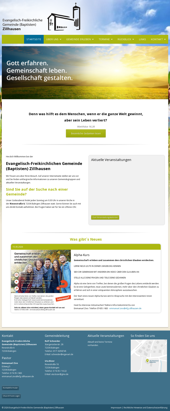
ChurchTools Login (11, 396)
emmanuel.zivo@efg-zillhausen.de (125, 308)
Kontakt (157, 39)
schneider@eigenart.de (62, 354)
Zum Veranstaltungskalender (105, 217)
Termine (104, 39)
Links (142, 39)
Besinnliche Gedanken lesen (86, 133)
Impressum (116, 407)
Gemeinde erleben (78, 39)
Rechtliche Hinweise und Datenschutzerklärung (145, 407)
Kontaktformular (10, 387)
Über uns (52, 39)
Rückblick (124, 39)
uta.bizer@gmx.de (59, 374)
